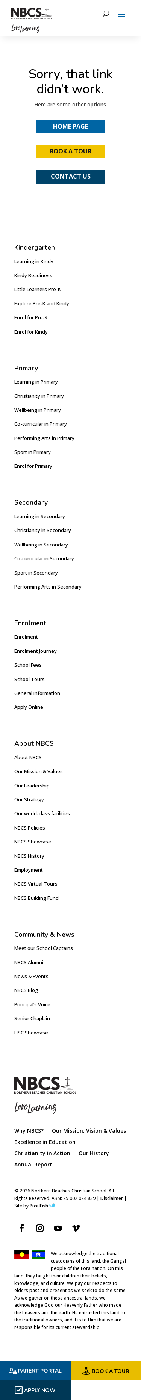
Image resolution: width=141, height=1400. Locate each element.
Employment (28, 869)
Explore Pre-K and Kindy (41, 303)
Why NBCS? (29, 1131)
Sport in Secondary (36, 572)
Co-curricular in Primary (40, 423)
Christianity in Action (42, 1154)
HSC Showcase (31, 1032)
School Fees (28, 664)
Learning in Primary (36, 381)
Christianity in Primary (39, 396)
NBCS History (29, 855)
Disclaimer (111, 1198)
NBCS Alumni (28, 962)
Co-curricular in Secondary (44, 558)
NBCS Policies (29, 827)
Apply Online (28, 707)
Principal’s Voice (32, 1004)
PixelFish (42, 1206)
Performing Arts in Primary (44, 438)
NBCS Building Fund (36, 898)
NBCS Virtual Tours (36, 883)
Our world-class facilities (42, 813)
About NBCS (28, 757)
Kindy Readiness (33, 275)
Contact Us (71, 176)
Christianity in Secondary (42, 530)
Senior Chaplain (32, 1018)
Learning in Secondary (39, 516)
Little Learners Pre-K (37, 289)
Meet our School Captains (43, 948)
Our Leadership (32, 785)
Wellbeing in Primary (37, 410)
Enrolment (26, 636)
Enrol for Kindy (31, 331)
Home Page (70, 126)
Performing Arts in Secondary (48, 586)
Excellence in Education (45, 1142)
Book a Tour (70, 151)
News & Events (31, 976)
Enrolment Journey (35, 651)
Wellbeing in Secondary (41, 544)
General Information (37, 693)
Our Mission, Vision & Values (89, 1131)
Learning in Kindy (33, 261)
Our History (94, 1154)
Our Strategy (29, 799)
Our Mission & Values (38, 771)
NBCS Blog (26, 990)
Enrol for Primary (33, 466)
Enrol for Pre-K (31, 317)
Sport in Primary (32, 452)
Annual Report (33, 1165)
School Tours (29, 679)
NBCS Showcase (32, 841)
